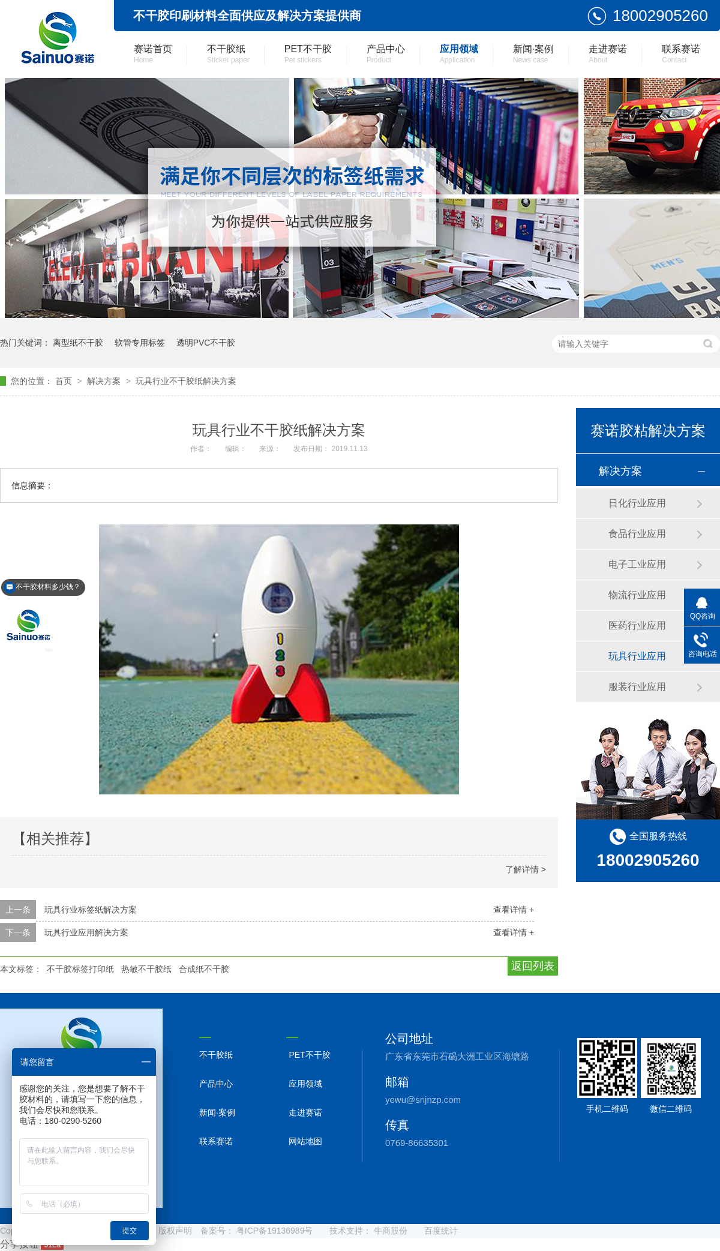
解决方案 (105, 381)
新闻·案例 (533, 54)
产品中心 (386, 54)
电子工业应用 (637, 564)
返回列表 (532, 966)
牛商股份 (390, 1230)
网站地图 (305, 1141)
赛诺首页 (153, 54)
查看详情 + (513, 909)
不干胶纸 (228, 54)
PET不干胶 (308, 54)
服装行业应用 (637, 687)
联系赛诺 (681, 54)
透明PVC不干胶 (206, 342)
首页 (64, 381)
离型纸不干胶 (78, 342)
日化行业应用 (637, 503)
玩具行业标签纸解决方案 (90, 909)
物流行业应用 (637, 595)
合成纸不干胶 (204, 969)
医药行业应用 (637, 625)
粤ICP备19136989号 (274, 1230)
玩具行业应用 (637, 656)
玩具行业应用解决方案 (86, 932)
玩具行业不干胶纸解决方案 (186, 381)
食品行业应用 (637, 534)
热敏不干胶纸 (146, 969)
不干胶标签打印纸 (80, 969)
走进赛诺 (608, 54)
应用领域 (459, 54)
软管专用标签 (140, 342)
